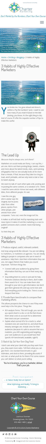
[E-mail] (16, 434)
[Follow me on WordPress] (12, 434)
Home (3, 57)
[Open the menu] (42, 22)
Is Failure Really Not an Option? (17, 380)
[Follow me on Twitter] (4, 434)
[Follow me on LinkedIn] (10, 434)
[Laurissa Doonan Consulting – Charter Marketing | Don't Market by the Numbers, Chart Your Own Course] (23, 7)
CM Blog (11, 57)
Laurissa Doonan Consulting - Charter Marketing (25, 438)
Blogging (20, 57)
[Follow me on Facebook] (7, 434)
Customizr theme (34, 441)
